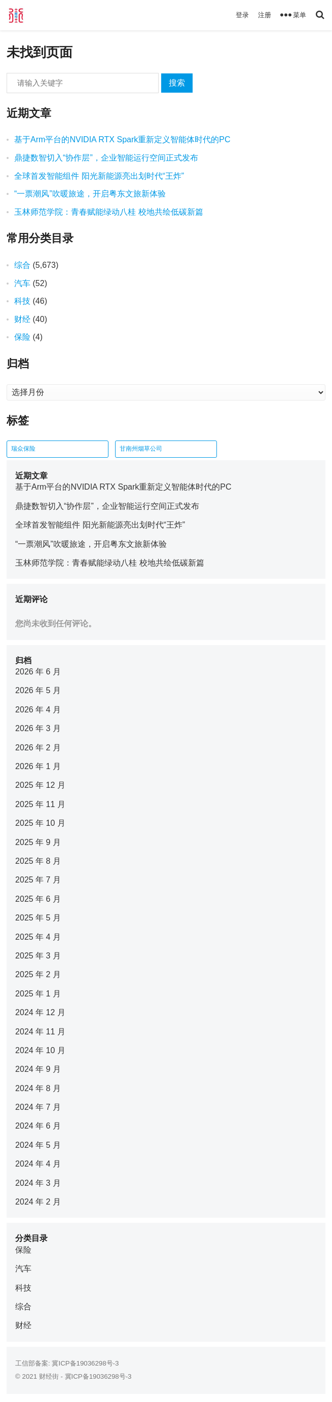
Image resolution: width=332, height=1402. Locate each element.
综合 (22, 265)
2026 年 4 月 (38, 709)
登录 (242, 15)
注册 (264, 15)
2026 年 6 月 (38, 671)
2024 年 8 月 (38, 1088)
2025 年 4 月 (38, 937)
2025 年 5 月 (38, 917)
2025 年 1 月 (38, 993)
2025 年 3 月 (38, 955)
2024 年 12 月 (40, 1012)
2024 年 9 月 (38, 1069)
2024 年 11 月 (40, 1031)
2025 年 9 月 (38, 842)
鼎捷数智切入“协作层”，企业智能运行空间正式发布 (106, 157)
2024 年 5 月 (38, 1145)
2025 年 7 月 (38, 879)
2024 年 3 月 (38, 1183)
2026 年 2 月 (38, 747)
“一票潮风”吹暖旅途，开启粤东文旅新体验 (90, 193)
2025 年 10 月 (40, 823)
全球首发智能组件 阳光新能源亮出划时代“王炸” (99, 176)
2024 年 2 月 (38, 1201)
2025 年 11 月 (40, 804)
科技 (22, 301)
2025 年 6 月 (38, 899)
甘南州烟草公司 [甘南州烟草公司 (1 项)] (141, 448)
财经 (22, 319)
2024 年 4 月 (38, 1163)
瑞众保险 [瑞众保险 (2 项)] (23, 448)
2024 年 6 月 (38, 1125)
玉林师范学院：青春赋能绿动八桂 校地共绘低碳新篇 (108, 212)
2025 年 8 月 (38, 861)
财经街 (49, 1376)
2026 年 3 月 (38, 728)
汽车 (22, 283)
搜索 (177, 82)
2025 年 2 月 (38, 974)
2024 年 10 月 (40, 1050)
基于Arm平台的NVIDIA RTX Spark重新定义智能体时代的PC (122, 139)
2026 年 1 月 (38, 766)
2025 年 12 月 (40, 785)
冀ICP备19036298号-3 (85, 1363)
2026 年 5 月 (38, 690)
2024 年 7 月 (38, 1107)
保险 (22, 337)
